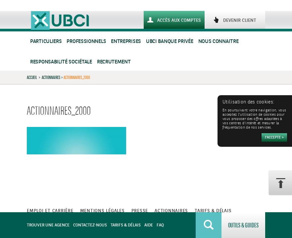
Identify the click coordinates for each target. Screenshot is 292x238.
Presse (139, 211)
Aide (148, 225)
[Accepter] (274, 137)
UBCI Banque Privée (169, 41)
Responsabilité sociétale (61, 62)
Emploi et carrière (50, 211)
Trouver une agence (48, 225)
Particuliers (46, 41)
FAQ (160, 225)
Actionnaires (51, 77)
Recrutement (114, 62)
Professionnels (86, 41)
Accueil (32, 77)
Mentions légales (102, 211)
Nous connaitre (218, 41)
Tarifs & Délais (126, 225)
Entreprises (126, 41)
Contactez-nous (90, 225)
